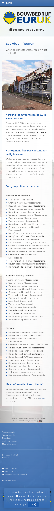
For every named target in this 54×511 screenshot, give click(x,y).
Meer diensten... (9, 444)
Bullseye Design (29, 421)
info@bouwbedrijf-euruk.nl (16, 474)
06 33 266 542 (12, 468)
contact (42, 398)
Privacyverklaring (9, 480)
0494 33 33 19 (12, 471)
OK (33, 504)
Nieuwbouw (7, 438)
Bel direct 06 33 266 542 (26, 29)
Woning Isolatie (8, 435)
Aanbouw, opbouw (9, 441)
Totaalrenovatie (8, 432)
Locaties (41, 418)
